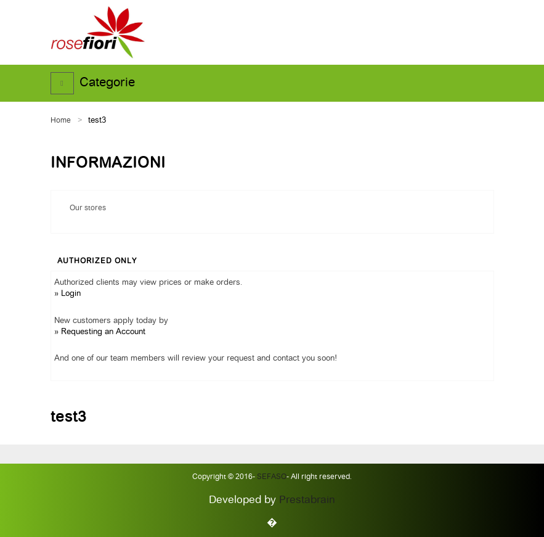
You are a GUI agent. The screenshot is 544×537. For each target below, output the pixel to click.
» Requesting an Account (99, 332)
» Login (67, 294)
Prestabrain (307, 500)
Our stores (88, 208)
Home (61, 121)
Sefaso (270, 477)
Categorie (107, 83)
